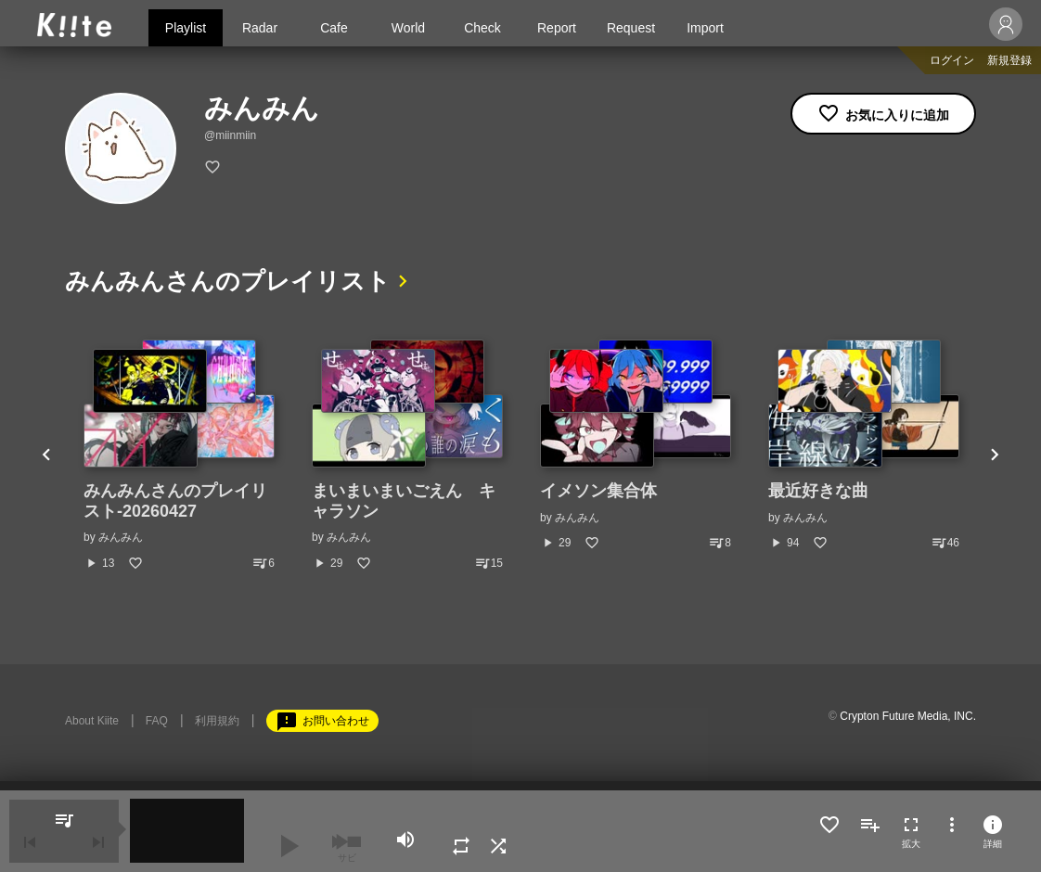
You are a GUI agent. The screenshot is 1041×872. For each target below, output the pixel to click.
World (408, 27)
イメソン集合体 (598, 490)
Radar (259, 27)
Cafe (334, 27)
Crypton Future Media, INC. (908, 716)
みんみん (120, 537)
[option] (179, 455)
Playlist (185, 27)
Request (631, 27)
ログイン (952, 60)
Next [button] (994, 455)
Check (482, 27)
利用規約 (217, 720)
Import (705, 27)
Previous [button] (46, 455)
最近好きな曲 (818, 490)
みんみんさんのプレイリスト (228, 281)
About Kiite (92, 720)
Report (556, 27)
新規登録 (1009, 60)
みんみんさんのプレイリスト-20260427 (175, 500)
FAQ (157, 720)
